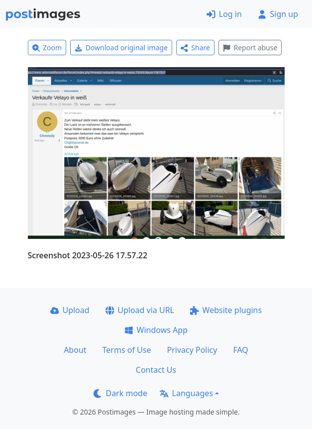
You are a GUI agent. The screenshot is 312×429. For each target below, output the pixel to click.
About (75, 349)
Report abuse (250, 47)
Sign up (278, 13)
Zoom (47, 47)
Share (195, 47)
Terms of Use (127, 349)
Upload (70, 310)
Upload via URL (139, 310)
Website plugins (226, 310)
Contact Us (156, 369)
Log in (224, 13)
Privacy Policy (192, 349)
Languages (186, 393)
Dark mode (120, 393)
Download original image (121, 47)
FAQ (240, 349)
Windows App (156, 329)
